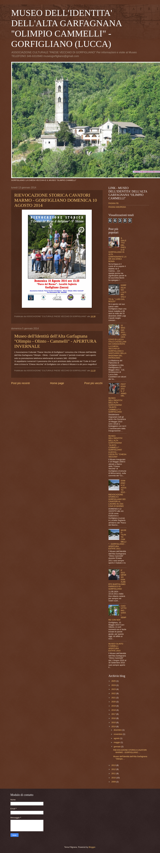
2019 (113, 706)
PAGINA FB (114, 203)
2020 (113, 702)
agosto (117, 738)
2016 (113, 718)
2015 (113, 722)
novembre (118, 734)
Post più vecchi (93, 383)
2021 (113, 697)
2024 (113, 685)
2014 (113, 726)
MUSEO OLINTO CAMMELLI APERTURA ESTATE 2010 (116, 647)
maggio (117, 742)
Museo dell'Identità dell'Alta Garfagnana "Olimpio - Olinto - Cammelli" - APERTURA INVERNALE (55, 341)
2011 (113, 773)
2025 (113, 681)
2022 (113, 693)
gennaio (117, 746)
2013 (113, 765)
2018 (113, 710)
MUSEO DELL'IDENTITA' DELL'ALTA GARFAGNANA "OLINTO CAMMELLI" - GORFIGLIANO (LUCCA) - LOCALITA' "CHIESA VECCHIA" (117, 446)
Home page (57, 383)
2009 (113, 782)
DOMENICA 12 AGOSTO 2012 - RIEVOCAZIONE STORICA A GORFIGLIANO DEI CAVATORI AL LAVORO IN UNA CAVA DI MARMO (117, 493)
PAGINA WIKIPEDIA (117, 207)
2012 (113, 769)
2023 (113, 689)
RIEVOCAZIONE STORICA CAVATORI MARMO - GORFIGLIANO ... (130, 751)
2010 (113, 778)
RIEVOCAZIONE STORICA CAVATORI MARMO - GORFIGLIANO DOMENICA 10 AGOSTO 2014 (55, 200)
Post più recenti (20, 383)
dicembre (118, 730)
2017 (113, 714)
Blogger (92, 847)
